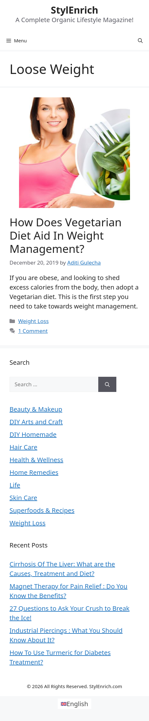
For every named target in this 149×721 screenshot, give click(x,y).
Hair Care (23, 447)
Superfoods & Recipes (42, 510)
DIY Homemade (33, 434)
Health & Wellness (36, 459)
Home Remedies (34, 472)
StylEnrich (74, 9)
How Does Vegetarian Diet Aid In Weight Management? (66, 235)
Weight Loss (33, 321)
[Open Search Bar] (140, 40)
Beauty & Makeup (36, 409)
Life (15, 485)
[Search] (107, 384)
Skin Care (23, 497)
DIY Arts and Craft (36, 422)
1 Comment (33, 330)
